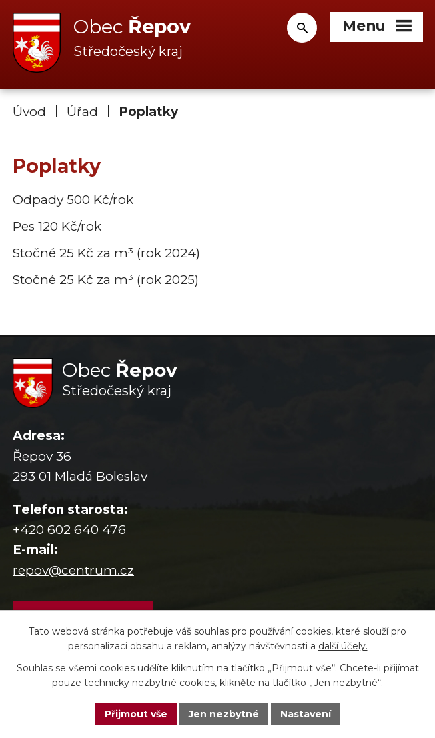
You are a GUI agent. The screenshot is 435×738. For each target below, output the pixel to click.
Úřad (82, 111)
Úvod (29, 111)
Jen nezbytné (224, 714)
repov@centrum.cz (73, 570)
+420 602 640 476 (69, 529)
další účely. (343, 647)
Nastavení (305, 714)
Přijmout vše (136, 714)
